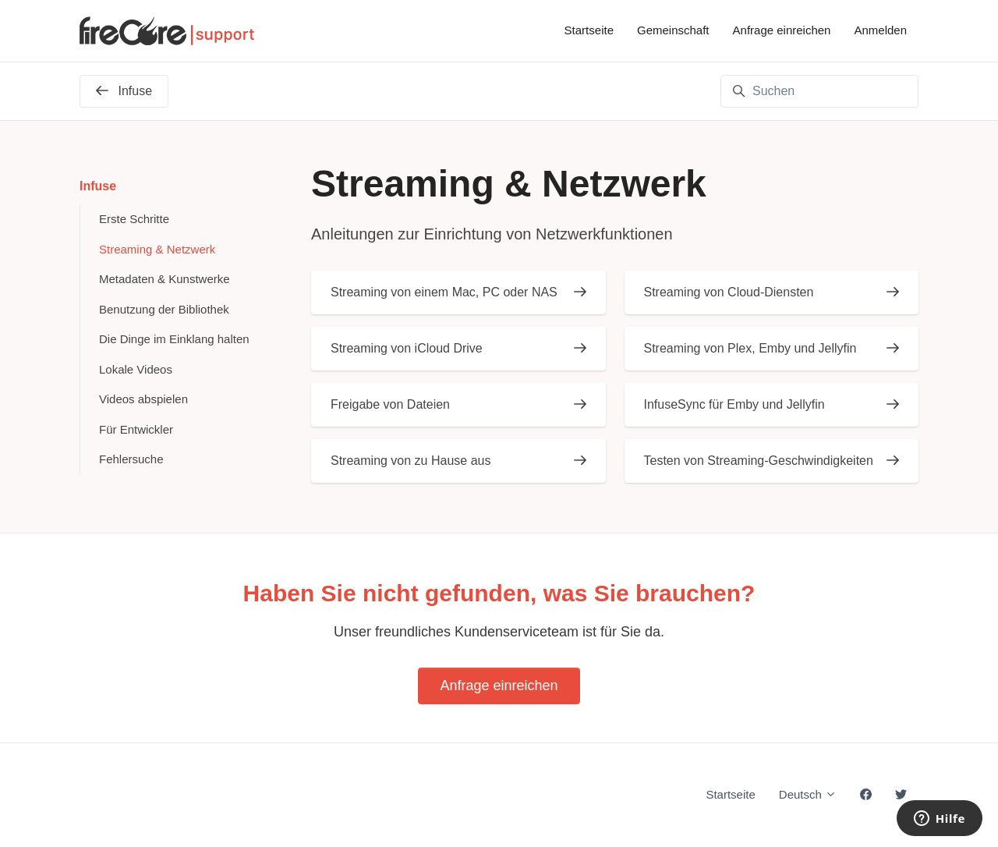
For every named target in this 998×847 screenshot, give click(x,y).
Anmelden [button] (880, 30)
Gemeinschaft (673, 30)
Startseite (589, 30)
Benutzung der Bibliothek (164, 309)
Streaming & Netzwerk (157, 249)
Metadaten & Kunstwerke (164, 278)
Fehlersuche (131, 459)
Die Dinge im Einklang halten (174, 339)
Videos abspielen (143, 399)
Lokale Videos (135, 369)
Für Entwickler (136, 429)
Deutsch (808, 794)
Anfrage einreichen (782, 30)
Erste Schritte (134, 218)
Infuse (98, 186)
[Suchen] (819, 91)
